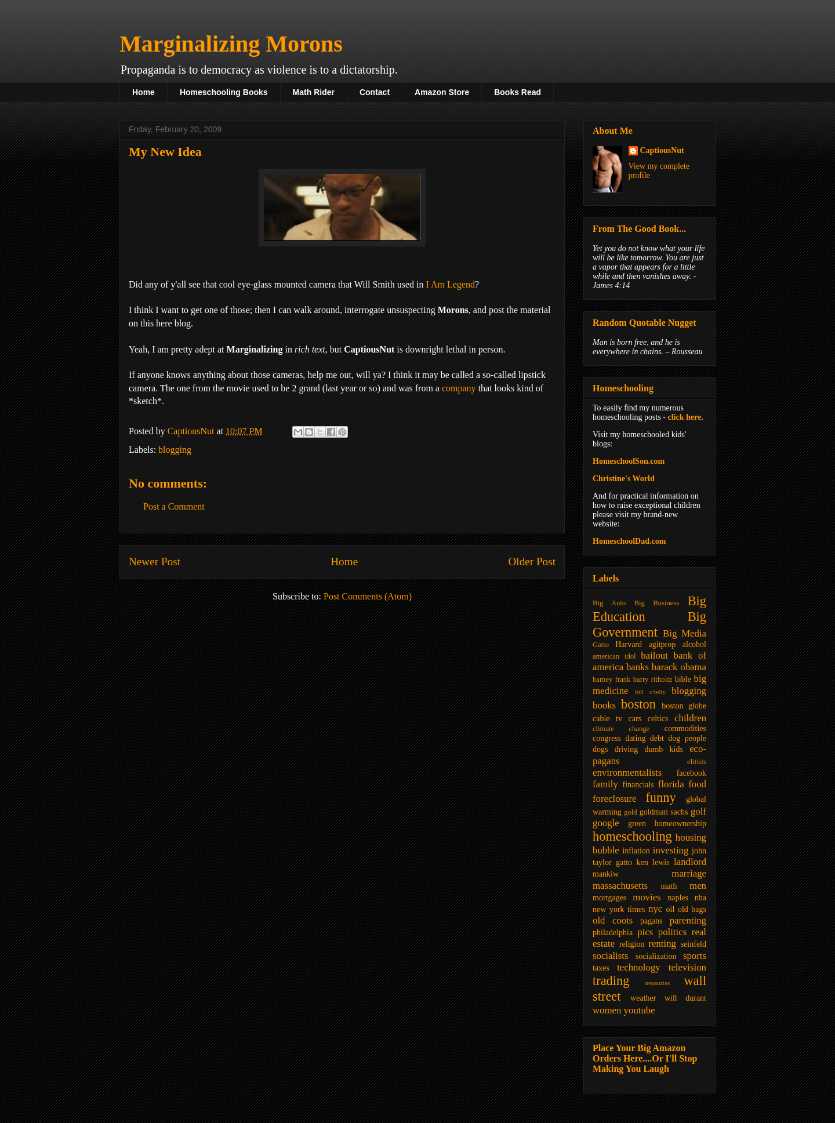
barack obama (679, 667)
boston (638, 704)
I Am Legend (450, 284)
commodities (685, 728)
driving (626, 749)
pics (645, 931)
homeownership (680, 823)
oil (670, 909)
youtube (639, 1010)
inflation (635, 850)
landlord (690, 861)
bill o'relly (650, 691)
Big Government (649, 624)
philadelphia (613, 932)
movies (646, 897)
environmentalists (627, 772)
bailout (654, 655)
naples (677, 897)
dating (635, 738)
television (687, 967)
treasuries (657, 982)
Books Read (517, 92)
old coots (613, 920)
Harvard (628, 644)
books (604, 705)
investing (671, 850)
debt (657, 738)
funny (660, 797)
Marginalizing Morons (231, 44)
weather (643, 998)
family (605, 784)
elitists (696, 762)
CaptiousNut (662, 150)
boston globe (684, 706)
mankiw (606, 874)
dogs (600, 749)
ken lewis (652, 862)
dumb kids (663, 749)
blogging (174, 450)
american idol (614, 656)
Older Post (532, 561)
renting (662, 943)
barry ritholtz (652, 679)
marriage (688, 873)
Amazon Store (442, 92)
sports (694, 955)
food (697, 784)
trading (611, 980)
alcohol (694, 644)
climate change (621, 729)
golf (698, 811)
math (668, 886)
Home (143, 92)
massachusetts (620, 885)
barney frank (611, 679)
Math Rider (314, 92)
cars (635, 718)
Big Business (656, 603)
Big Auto (609, 603)
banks (637, 667)
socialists (611, 955)
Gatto (601, 645)
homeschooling (632, 836)
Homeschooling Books (224, 92)
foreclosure (614, 798)
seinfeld (693, 944)
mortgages (609, 897)
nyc (655, 908)
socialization (656, 956)
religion (632, 944)
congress (607, 738)
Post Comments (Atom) (368, 596)
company (459, 388)
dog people (687, 738)
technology (638, 967)
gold (630, 812)
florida (671, 784)
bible (683, 679)
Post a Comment (174, 506)
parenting (688, 920)
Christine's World (624, 478)
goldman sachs (664, 812)
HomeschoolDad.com (629, 541)
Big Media (684, 633)
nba (700, 897)
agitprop (662, 644)
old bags (692, 909)
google (606, 822)
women (607, 1010)
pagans (651, 921)
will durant (685, 998)
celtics (658, 718)
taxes (601, 968)
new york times (619, 909)
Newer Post (154, 561)
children (690, 718)
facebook (691, 773)
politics (672, 931)
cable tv (607, 718)
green (637, 823)
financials (638, 784)
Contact (375, 92)
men (697, 885)
